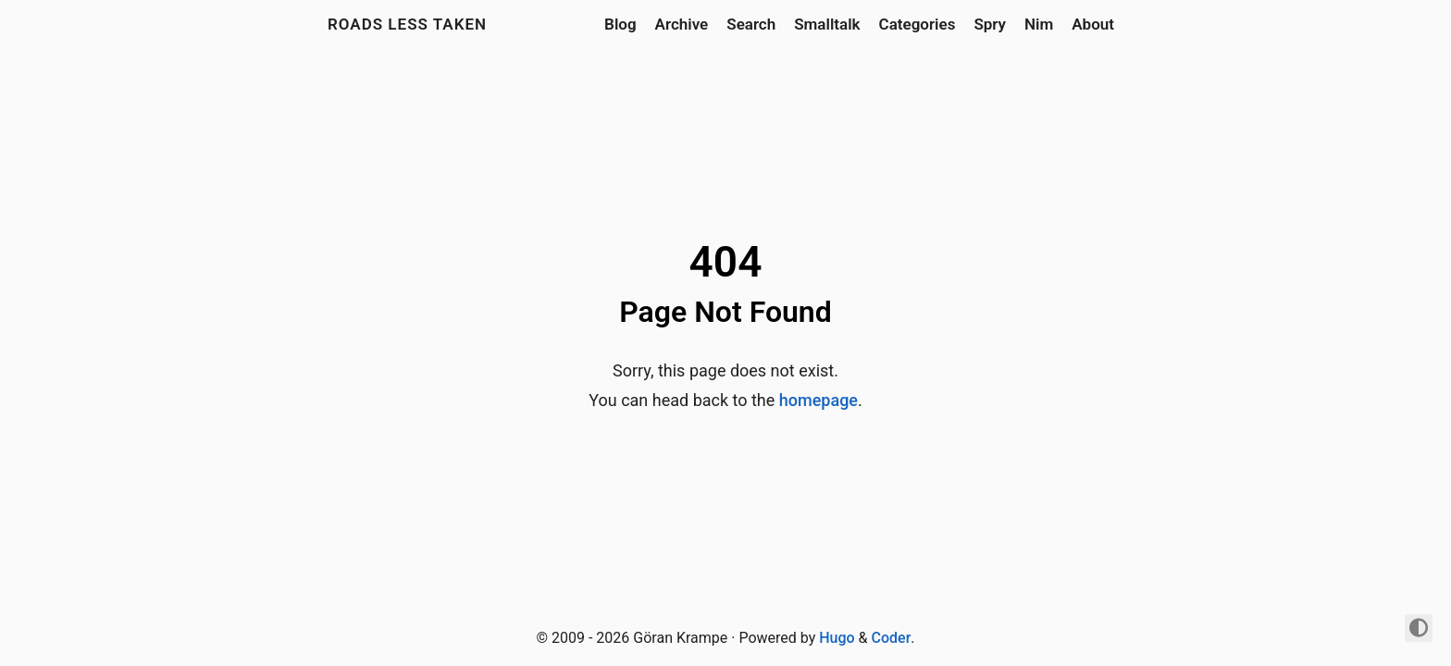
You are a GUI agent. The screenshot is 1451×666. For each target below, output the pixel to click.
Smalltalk (827, 24)
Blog (620, 24)
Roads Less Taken (407, 24)
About (1093, 24)
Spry (990, 24)
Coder (892, 638)
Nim (1038, 24)
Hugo (836, 638)
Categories (917, 24)
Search (750, 24)
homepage (818, 400)
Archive (682, 24)
